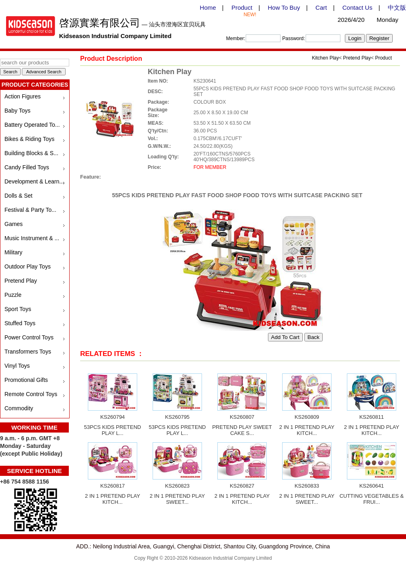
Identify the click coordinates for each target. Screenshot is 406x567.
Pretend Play (20, 280)
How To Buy (284, 7)
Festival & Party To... (30, 210)
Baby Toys (17, 110)
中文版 (397, 7)
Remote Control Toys (30, 394)
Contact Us (357, 7)
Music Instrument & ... (31, 238)
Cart (321, 7)
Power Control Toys (28, 337)
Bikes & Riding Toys (29, 139)
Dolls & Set (18, 195)
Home (208, 7)
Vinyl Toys (17, 365)
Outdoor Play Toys (27, 266)
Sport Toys (17, 309)
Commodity (18, 408)
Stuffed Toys (20, 323)
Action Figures (22, 96)
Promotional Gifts (26, 380)
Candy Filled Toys (26, 167)
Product (242, 7)
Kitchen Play (325, 58)
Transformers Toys (27, 351)
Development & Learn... (34, 181)
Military (13, 252)
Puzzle (12, 295)
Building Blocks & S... (31, 153)
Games (13, 224)
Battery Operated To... (32, 125)
